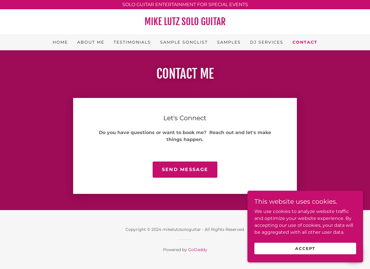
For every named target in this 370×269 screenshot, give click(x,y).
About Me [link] (90, 42)
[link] (185, 23)
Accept (305, 248)
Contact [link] (305, 42)
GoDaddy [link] (197, 249)
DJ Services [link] (266, 42)
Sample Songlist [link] (184, 42)
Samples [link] (229, 42)
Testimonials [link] (132, 42)
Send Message (185, 169)
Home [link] (60, 42)
